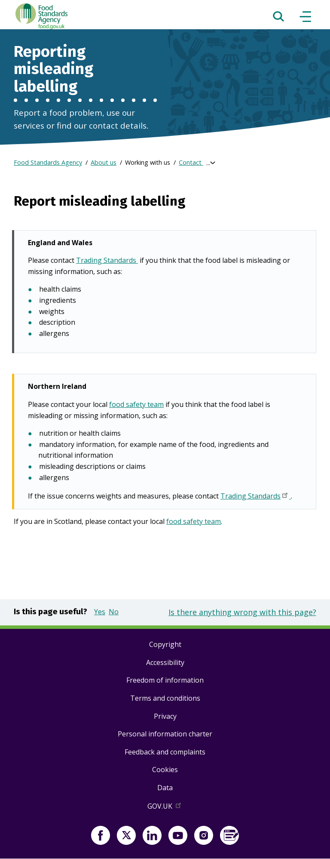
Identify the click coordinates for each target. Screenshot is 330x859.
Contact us (194, 162)
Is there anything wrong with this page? (242, 612)
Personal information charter (165, 734)
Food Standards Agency (48, 162)
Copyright (165, 644)
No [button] (114, 611)
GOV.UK (165, 808)
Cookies (165, 769)
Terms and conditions (165, 698)
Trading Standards (107, 261)
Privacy (165, 716)
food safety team (136, 404)
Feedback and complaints (165, 752)
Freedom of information (165, 680)
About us (103, 162)
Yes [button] (99, 611)
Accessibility (165, 662)
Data (165, 787)
